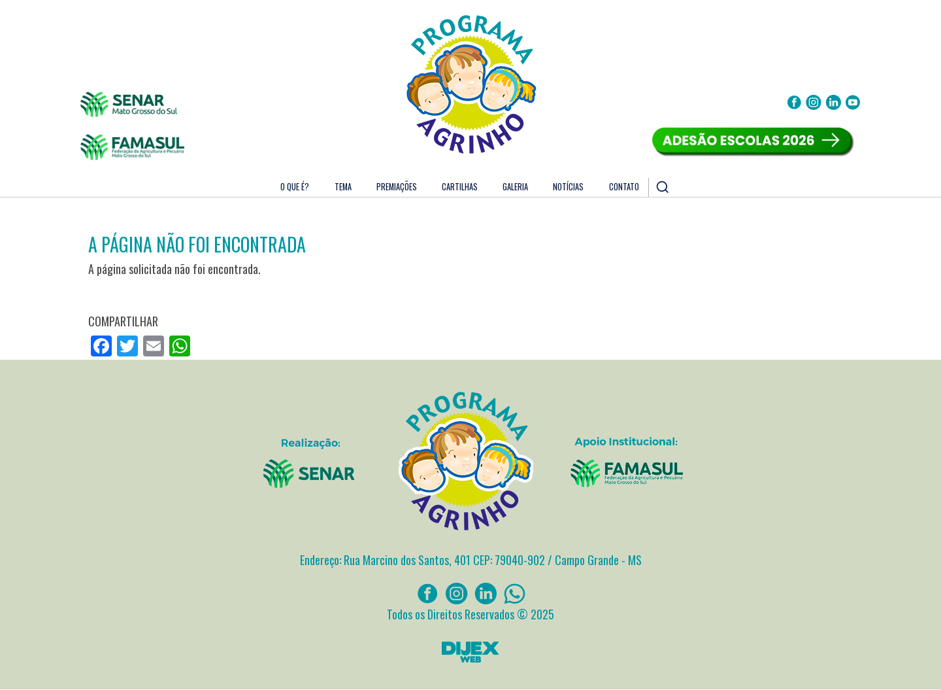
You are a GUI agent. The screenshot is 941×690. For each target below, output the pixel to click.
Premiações (396, 187)
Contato (624, 187)
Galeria (515, 187)
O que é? (294, 187)
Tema (343, 187)
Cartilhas (460, 187)
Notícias (568, 187)
